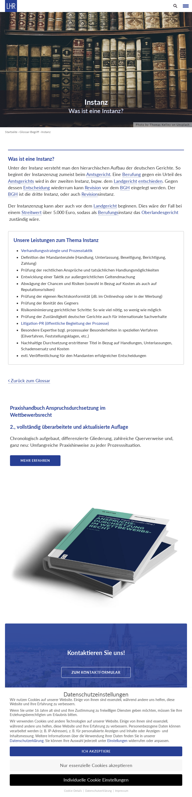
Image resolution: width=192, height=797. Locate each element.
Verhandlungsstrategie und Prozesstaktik (57, 250)
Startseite (11, 132)
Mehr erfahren (35, 460)
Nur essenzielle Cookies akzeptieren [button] (96, 765)
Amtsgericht (98, 174)
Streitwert (32, 212)
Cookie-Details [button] (73, 790)
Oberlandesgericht (160, 212)
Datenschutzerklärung (27, 740)
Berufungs (108, 212)
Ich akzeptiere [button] (96, 751)
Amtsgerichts (21, 181)
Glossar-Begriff (29, 132)
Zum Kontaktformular (96, 672)
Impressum (121, 790)
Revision (93, 187)
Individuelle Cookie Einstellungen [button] (96, 779)
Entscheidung (36, 187)
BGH (125, 187)
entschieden (150, 181)
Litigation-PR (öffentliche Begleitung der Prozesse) (65, 323)
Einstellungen (117, 740)
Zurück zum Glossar (29, 380)
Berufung (131, 174)
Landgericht (125, 181)
